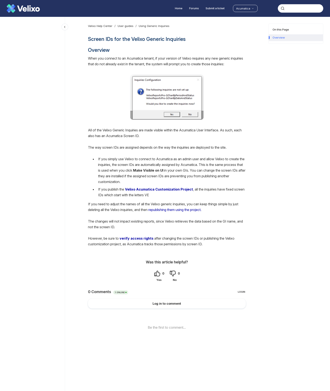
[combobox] (300, 8)
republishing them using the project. (174, 210)
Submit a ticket (215, 8)
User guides (125, 26)
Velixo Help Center (100, 26)
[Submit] (282, 8)
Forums (194, 8)
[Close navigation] (64, 27)
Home (178, 8)
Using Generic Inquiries (154, 26)
